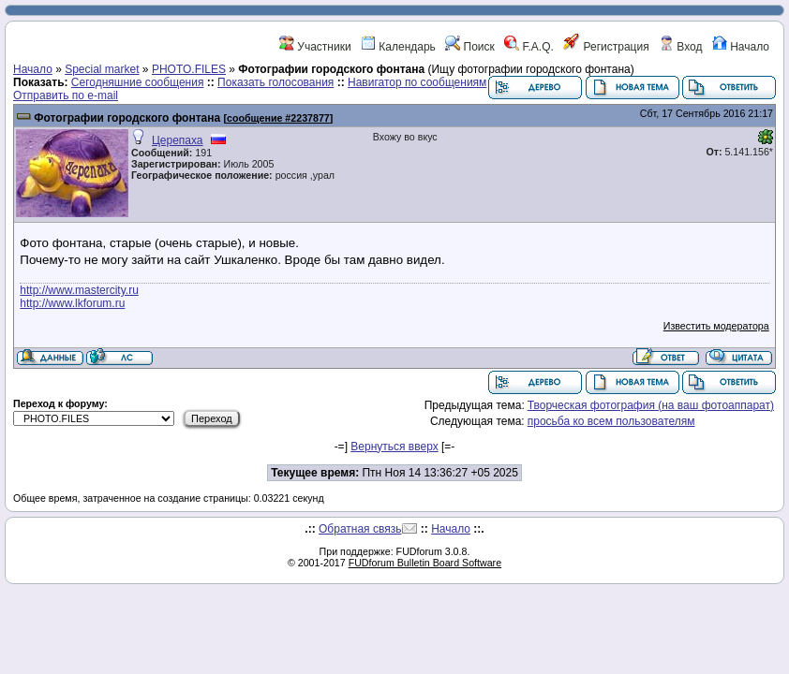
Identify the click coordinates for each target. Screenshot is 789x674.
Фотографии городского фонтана (127, 118)
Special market (102, 69)
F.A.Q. (529, 46)
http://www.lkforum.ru (72, 303)
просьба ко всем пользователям (611, 421)
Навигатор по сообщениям (417, 82)
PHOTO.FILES (189, 69)
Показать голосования (275, 82)
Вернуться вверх (394, 446)
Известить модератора (716, 325)
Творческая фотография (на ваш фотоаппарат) (651, 405)
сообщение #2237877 (278, 118)
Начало (740, 46)
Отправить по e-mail (65, 95)
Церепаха (177, 140)
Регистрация (605, 46)
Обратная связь (360, 528)
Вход (680, 46)
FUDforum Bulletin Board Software (425, 562)
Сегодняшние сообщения (137, 82)
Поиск (470, 46)
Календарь (398, 46)
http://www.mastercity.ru (79, 290)
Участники (315, 46)
